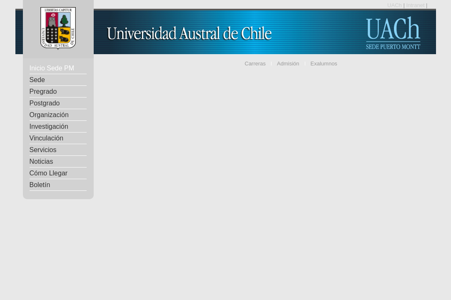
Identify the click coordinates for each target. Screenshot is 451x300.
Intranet (416, 5)
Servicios (43, 149)
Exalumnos (324, 63)
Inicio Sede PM (52, 68)
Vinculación (47, 138)
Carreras (255, 63)
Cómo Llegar (49, 173)
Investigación (49, 126)
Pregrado (43, 91)
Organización (49, 114)
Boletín (40, 184)
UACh (395, 5)
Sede (37, 79)
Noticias (41, 161)
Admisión (288, 63)
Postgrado (45, 103)
